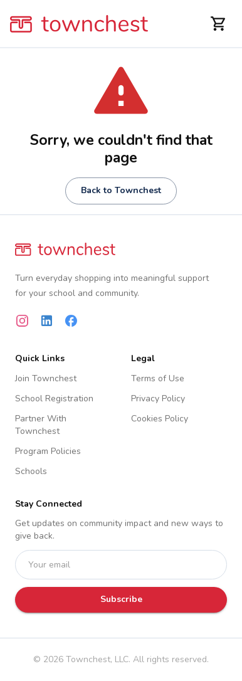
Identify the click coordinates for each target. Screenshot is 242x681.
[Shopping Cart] (218, 23)
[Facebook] (71, 321)
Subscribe (121, 599)
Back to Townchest (121, 190)
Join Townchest (45, 378)
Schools (31, 471)
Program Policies (48, 451)
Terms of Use (157, 378)
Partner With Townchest (40, 425)
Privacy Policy (158, 398)
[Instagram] (22, 321)
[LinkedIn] (46, 321)
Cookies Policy (159, 419)
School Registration (54, 398)
